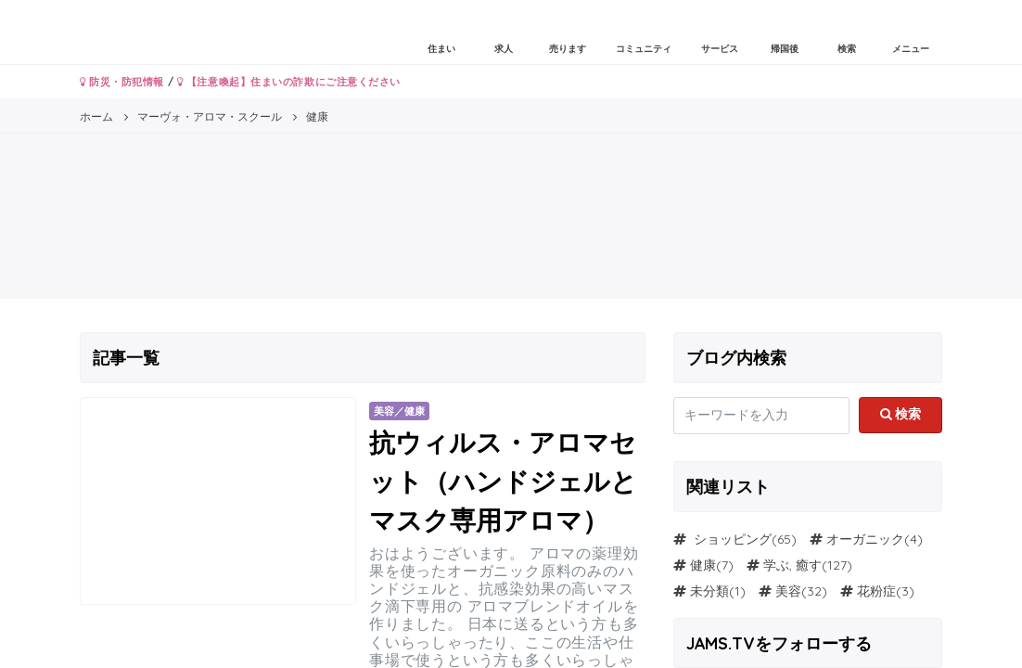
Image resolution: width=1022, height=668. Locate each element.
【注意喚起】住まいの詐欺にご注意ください (289, 81)
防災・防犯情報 (122, 81)
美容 (788, 591)
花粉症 (876, 591)
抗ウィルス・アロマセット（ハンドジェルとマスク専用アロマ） (503, 481)
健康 (703, 565)
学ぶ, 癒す (792, 565)
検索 (901, 413)
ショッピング (731, 539)
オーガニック (865, 539)
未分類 (709, 591)
